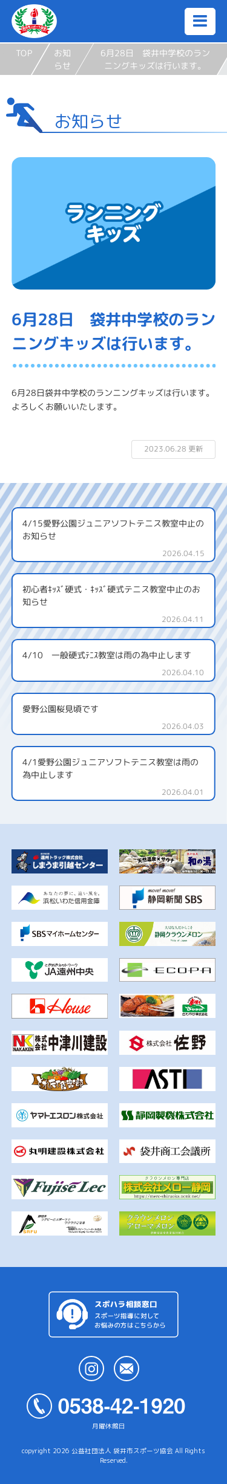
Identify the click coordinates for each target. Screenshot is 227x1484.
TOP (23, 53)
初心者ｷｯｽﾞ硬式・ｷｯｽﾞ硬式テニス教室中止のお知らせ (111, 595)
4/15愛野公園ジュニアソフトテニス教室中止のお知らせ (113, 529)
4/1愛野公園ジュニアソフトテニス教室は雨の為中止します (110, 768)
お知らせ (62, 59)
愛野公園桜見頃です (60, 708)
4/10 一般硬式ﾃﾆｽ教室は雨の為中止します (106, 655)
